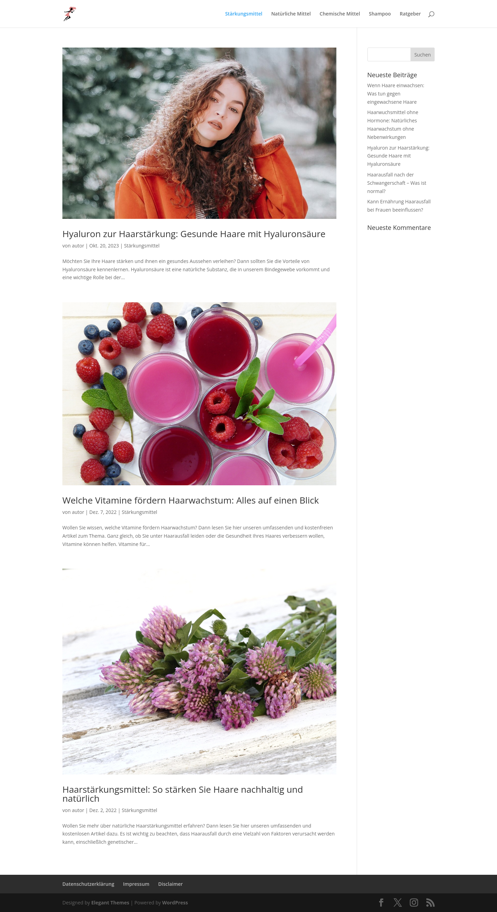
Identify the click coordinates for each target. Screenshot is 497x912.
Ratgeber (410, 14)
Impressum (136, 884)
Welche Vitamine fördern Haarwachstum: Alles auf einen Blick (190, 500)
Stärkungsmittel (243, 14)
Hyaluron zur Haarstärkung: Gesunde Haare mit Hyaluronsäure (193, 233)
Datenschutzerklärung (88, 884)
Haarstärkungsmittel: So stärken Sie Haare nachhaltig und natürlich (182, 793)
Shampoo (380, 14)
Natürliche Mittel (291, 14)
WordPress (175, 902)
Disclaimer (170, 884)
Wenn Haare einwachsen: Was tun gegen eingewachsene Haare (395, 93)
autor (78, 245)
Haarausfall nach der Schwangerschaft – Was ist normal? (396, 182)
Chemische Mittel (340, 14)
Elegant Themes (110, 902)
